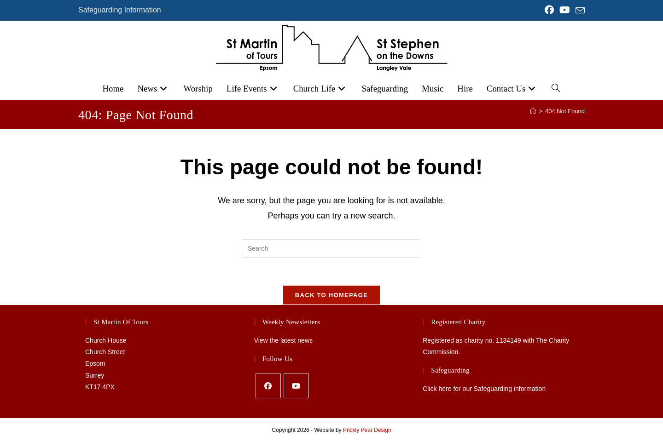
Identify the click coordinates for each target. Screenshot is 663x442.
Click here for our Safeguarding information (484, 389)
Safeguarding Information (119, 10)
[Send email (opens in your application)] (579, 11)
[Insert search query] (331, 248)
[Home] (533, 111)
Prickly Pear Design (367, 430)
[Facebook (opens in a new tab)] (549, 10)
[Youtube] (296, 385)
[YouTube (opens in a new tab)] (565, 10)
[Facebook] (268, 385)
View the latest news (283, 340)
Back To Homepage (331, 295)
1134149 (508, 340)
